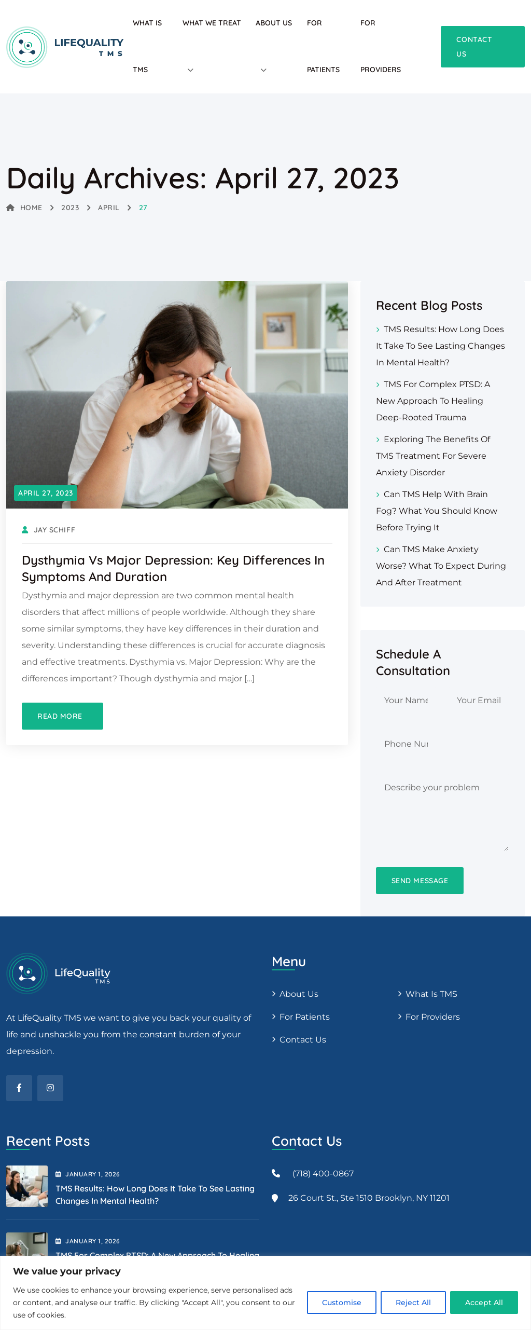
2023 (70, 207)
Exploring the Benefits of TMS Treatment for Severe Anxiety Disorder (433, 455)
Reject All (413, 1302)
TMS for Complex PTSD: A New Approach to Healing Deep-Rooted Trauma (433, 400)
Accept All (484, 1302)
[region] (265, 1293)
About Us (274, 23)
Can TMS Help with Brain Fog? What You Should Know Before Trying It (436, 510)
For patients (305, 1017)
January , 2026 (87, 1174)
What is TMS (431, 994)
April (109, 207)
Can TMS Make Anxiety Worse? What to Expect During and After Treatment (441, 565)
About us (299, 994)
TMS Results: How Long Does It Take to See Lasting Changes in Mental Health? (440, 345)
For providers (433, 1017)
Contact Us (303, 1040)
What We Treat (212, 23)
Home (24, 207)
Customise (341, 1302)
